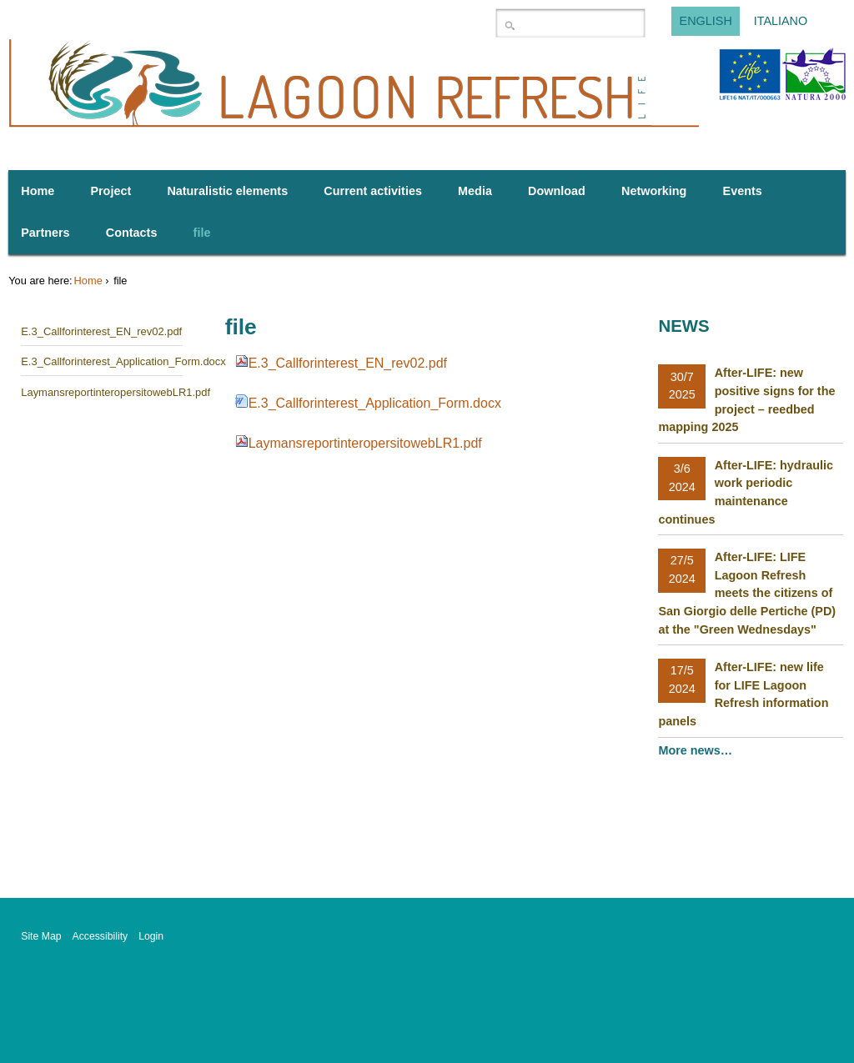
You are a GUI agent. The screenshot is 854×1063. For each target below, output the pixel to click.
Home (88, 280)
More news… (697, 750)
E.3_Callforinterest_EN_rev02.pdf (348, 363)
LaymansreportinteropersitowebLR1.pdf (365, 443)
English (706, 21)
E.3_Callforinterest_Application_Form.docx (375, 403)
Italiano (781, 21)
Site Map (41, 936)
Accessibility (100, 936)
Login (150, 936)
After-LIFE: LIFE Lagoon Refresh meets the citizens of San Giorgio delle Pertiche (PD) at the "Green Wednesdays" (747, 592)
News (683, 326)
